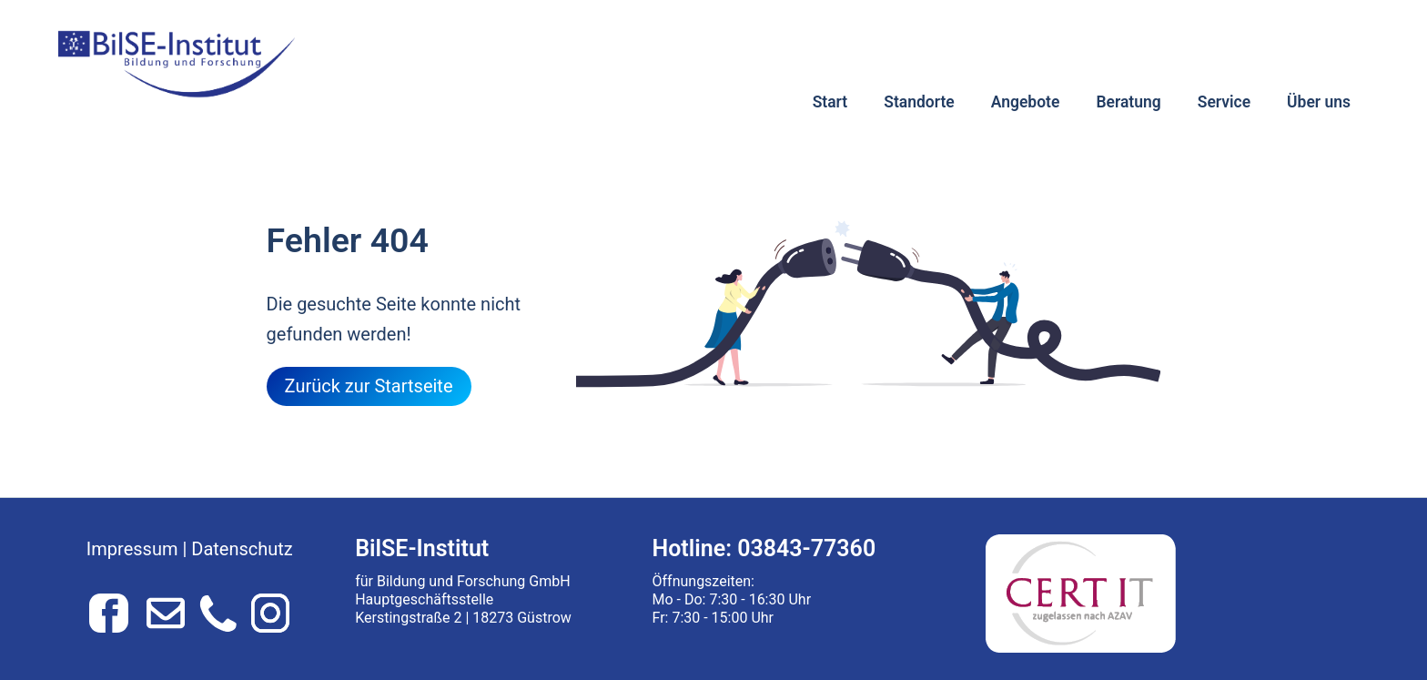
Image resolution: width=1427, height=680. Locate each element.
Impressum (132, 549)
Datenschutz (242, 549)
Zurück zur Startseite (369, 386)
